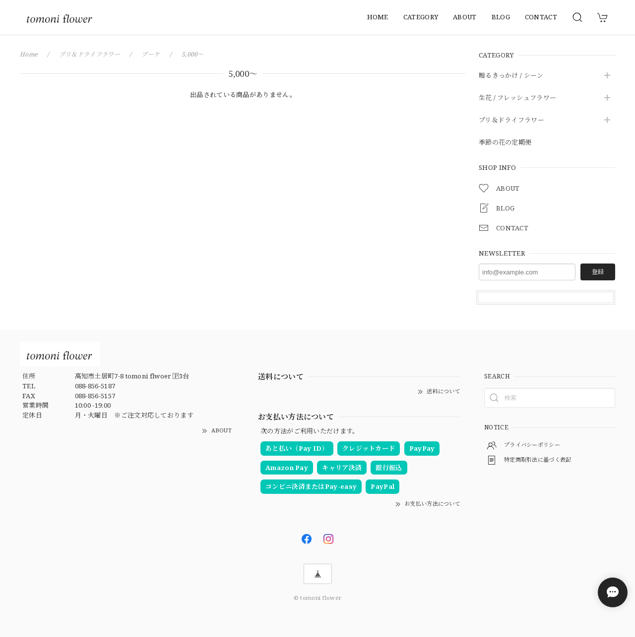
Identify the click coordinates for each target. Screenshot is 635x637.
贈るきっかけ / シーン (511, 76)
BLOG (501, 16)
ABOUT (465, 16)
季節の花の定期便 (505, 143)
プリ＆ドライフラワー (511, 120)
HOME (377, 16)
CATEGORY (420, 16)
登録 (598, 271)
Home (29, 54)
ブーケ (151, 54)
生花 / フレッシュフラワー (517, 98)
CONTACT (541, 16)
